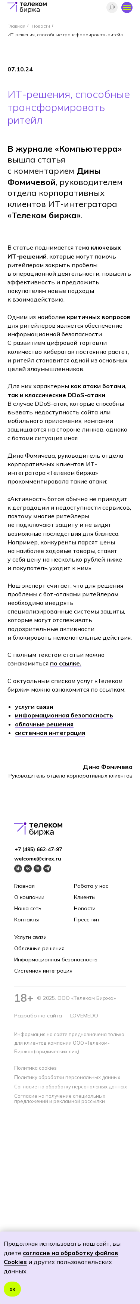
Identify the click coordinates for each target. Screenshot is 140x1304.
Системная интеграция (43, 970)
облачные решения (44, 724)
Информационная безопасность (55, 959)
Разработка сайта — (42, 1015)
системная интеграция (50, 732)
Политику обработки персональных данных (67, 1077)
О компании (29, 897)
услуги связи (34, 706)
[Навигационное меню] (127, 7)
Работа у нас (91, 886)
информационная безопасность (64, 715)
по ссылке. (65, 663)
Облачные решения (39, 948)
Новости (41, 26)
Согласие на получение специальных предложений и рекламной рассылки (59, 1098)
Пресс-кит (87, 919)
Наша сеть (27, 908)
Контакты (26, 919)
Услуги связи (30, 937)
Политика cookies (35, 1068)
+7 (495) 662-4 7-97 (38, 849)
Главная (16, 26)
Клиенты (85, 897)
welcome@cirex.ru (37, 858)
